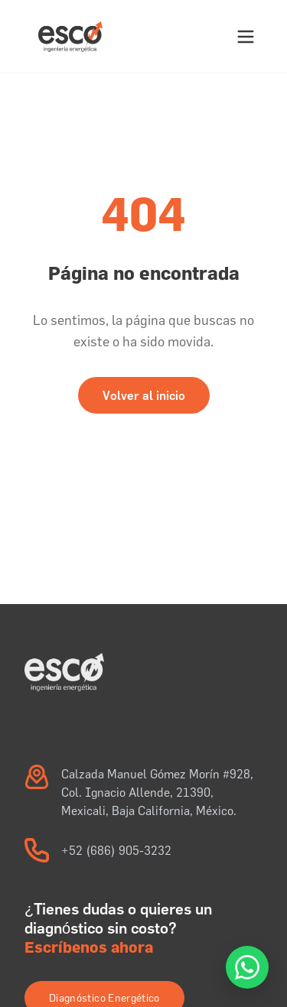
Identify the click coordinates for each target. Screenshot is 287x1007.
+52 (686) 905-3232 (116, 850)
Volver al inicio (144, 395)
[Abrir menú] (246, 37)
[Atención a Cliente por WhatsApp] (247, 967)
